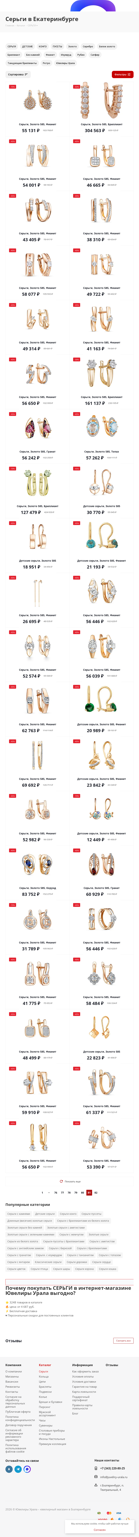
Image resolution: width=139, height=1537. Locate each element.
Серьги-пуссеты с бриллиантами (63, 1241)
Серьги (43, 1371)
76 (55, 1192)
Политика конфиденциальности (20, 1418)
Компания (13, 1365)
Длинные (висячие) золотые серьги (29, 1220)
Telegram (18, 1469)
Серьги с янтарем (18, 1262)
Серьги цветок (16, 1269)
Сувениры (45, 1425)
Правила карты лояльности (82, 1406)
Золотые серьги (98, 1234)
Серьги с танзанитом (80, 1255)
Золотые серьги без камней (24, 1227)
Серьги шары (61, 1269)
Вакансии (11, 1381)
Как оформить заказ (85, 1371)
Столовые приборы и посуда (52, 1432)
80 (82, 1192)
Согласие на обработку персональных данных (15, 1401)
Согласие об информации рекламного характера (14, 1435)
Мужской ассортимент (47, 1413)
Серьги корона (84, 1269)
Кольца (44, 1376)
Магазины (12, 1376)
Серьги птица (39, 1269)
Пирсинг (44, 1407)
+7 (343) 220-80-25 (112, 1468)
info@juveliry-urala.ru (113, 1477)
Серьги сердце (101, 1262)
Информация (82, 1365)
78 (69, 1192)
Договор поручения (18, 1425)
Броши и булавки (50, 1402)
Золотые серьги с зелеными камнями (30, 1234)
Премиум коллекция (52, 1444)
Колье (43, 1397)
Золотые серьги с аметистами (66, 1227)
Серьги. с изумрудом (49, 1255)
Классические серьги (48, 1262)
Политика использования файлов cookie (15, 1448)
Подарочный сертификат (81, 1398)
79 (75, 1192)
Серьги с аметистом (102, 1241)
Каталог (45, 1365)
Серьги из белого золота (22, 1241)
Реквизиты (12, 1386)
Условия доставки (84, 1381)
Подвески (45, 1391)
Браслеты (45, 1386)
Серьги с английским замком (25, 1248)
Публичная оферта (17, 1411)
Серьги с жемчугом (71, 1234)
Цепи (42, 1381)
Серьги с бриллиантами (92, 1248)
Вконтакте (9, 1469)
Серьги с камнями (18, 1214)
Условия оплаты (83, 1376)
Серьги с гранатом (19, 1255)
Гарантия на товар (84, 1386)
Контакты (11, 1391)
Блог (75, 1413)
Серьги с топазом (110, 1255)
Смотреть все (123, 1340)
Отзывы (112, 1365)
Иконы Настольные (52, 1439)
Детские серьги (45, 1214)
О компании (13, 1371)
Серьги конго (68, 1214)
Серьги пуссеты (91, 1214)
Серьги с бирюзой (60, 1248)
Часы (42, 1420)
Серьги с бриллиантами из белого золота (83, 1220)
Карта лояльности (84, 1391)
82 (95, 1192)
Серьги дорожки (77, 1262)
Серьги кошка (107, 1269)
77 (62, 1192)
